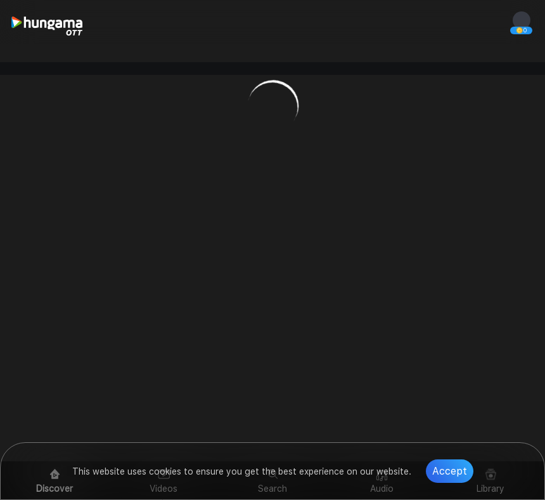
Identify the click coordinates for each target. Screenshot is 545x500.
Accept (449, 471)
